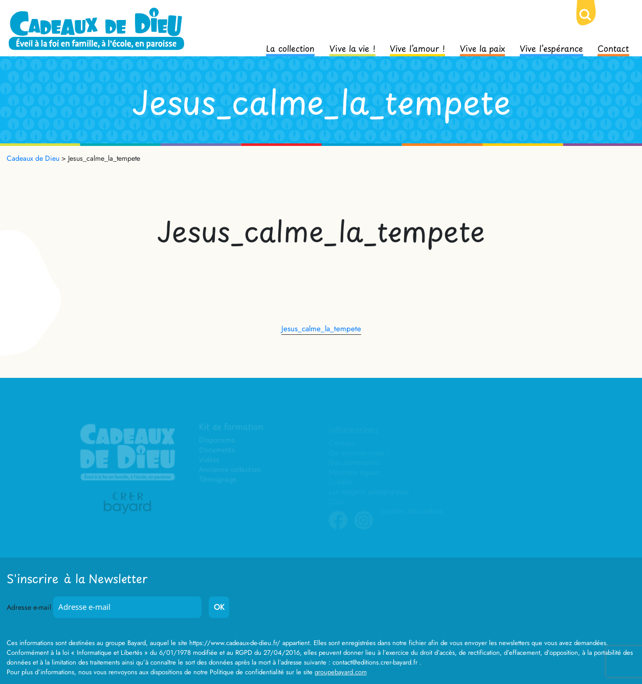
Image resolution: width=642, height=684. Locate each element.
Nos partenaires (354, 463)
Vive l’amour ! (417, 47)
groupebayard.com (341, 672)
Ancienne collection (230, 470)
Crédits (340, 482)
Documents (217, 450)
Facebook (338, 528)
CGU (336, 502)
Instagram (364, 528)
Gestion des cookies (411, 512)
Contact (613, 47)
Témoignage (218, 479)
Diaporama (218, 440)
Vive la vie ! (352, 47)
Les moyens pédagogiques (369, 492)
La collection (290, 47)
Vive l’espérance (551, 47)
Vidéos (209, 460)
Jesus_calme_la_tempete (321, 328)
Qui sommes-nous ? (359, 453)
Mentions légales (354, 473)
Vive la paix (482, 47)
